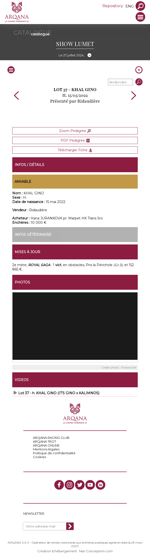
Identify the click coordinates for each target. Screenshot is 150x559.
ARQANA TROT (44, 441)
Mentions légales (46, 449)
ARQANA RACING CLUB (51, 438)
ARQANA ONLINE (46, 445)
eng (129, 6)
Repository (112, 6)
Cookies (39, 457)
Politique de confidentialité (54, 453)
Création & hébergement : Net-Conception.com (75, 551)
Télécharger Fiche (75, 150)
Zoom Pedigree (75, 131)
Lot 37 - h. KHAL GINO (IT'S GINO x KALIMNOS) (58, 393)
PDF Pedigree (75, 140)
